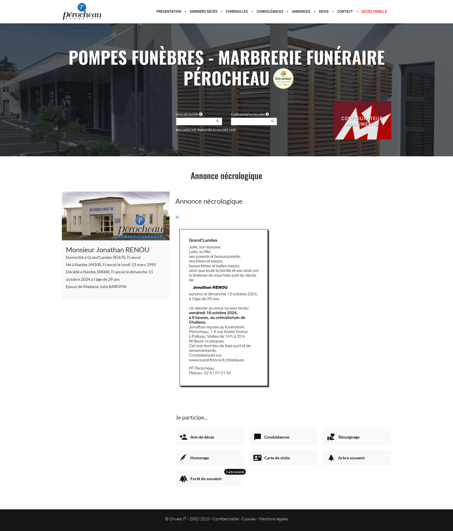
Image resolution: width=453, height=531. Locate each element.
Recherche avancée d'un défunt (206, 130)
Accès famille (374, 12)
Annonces (301, 12)
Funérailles (237, 12)
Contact (345, 12)
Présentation (169, 12)
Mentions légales (273, 518)
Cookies (249, 518)
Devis (323, 12)
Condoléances (270, 12)
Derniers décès (203, 12)
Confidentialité (225, 518)
